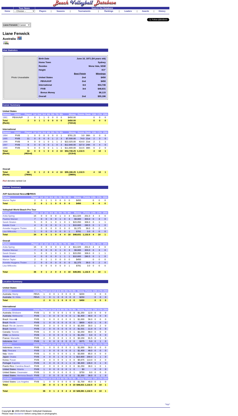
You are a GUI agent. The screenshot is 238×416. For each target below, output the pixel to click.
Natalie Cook (9, 225)
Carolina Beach (22, 366)
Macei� (13, 319)
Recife (12, 322)
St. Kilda (16, 297)
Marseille (15, 338)
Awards (145, 11)
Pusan (13, 360)
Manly (15, 294)
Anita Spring (9, 216)
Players (42, 11)
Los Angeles (23, 381)
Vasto (10, 353)
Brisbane (16, 312)
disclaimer (19, 413)
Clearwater (22, 372)
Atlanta (20, 369)
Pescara (12, 350)
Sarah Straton (9, 222)
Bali (15, 341)
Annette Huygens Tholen (15, 228)
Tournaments (84, 11)
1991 (5, 117)
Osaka (13, 357)
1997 (5, 145)
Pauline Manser (10, 219)
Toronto (15, 332)
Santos (12, 329)
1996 (5, 141)
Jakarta (17, 347)
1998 (5, 148)
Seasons (61, 11)
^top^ (167, 404)
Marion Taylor (9, 200)
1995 (5, 138)
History (162, 11)
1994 (5, 135)
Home (7, 11)
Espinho (16, 363)
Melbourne (17, 316)
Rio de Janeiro (16, 325)
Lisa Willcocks (9, 231)
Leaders (128, 11)
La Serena (14, 335)
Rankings (108, 11)
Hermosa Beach (25, 375)
